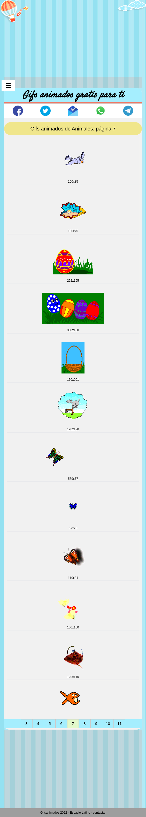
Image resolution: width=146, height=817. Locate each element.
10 (108, 723)
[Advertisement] (75, 36)
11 (119, 723)
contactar (99, 812)
